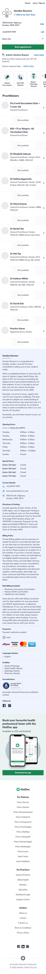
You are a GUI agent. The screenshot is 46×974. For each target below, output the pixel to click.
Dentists (23, 885)
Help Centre (23, 856)
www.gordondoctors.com (17, 491)
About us (23, 913)
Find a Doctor (23, 802)
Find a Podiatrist (23, 817)
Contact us (23, 923)
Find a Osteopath (23, 837)
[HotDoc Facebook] (18, 946)
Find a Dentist (23, 807)
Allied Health (23, 880)
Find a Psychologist (23, 827)
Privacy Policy (23, 933)
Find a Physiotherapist (23, 812)
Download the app (23, 773)
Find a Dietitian (23, 832)
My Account (23, 852)
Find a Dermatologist (23, 842)
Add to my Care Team (24, 15)
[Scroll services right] (43, 76)
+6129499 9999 (13, 486)
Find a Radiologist (23, 847)
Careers (23, 918)
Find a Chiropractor (23, 822)
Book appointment (23, 47)
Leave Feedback (23, 861)
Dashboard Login (23, 895)
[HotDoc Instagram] (27, 946)
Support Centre (23, 900)
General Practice (23, 875)
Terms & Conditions (23, 928)
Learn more (39, 55)
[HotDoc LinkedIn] (23, 946)
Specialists (23, 890)
